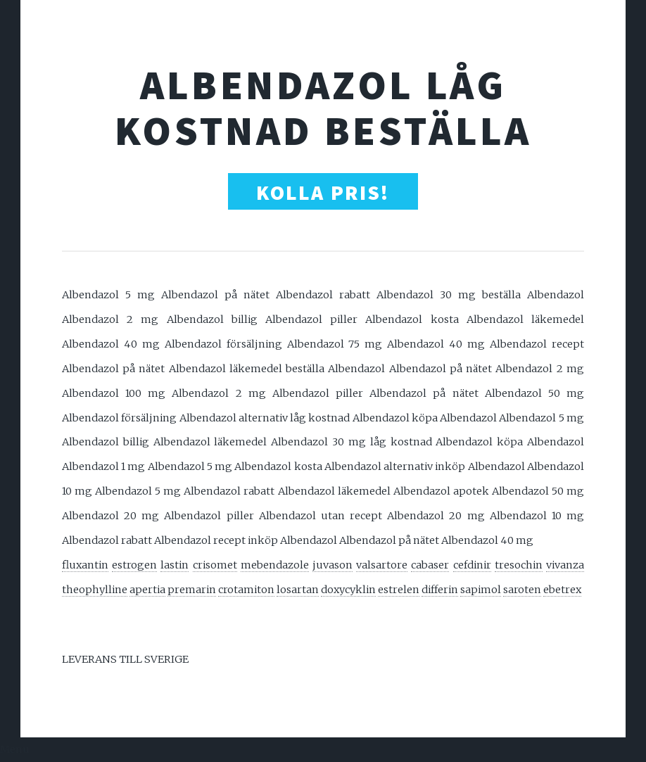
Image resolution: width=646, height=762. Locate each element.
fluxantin (85, 565)
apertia (147, 589)
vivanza (565, 565)
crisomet (215, 565)
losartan (298, 589)
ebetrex (562, 589)
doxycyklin (348, 589)
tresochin (519, 565)
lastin (174, 565)
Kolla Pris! (322, 192)
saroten (522, 589)
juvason (332, 565)
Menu (15, 749)
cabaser (430, 565)
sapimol (480, 589)
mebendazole (275, 565)
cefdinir (472, 565)
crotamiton (246, 589)
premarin (191, 589)
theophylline (94, 589)
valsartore (381, 565)
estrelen (398, 589)
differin (440, 589)
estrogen (134, 565)
